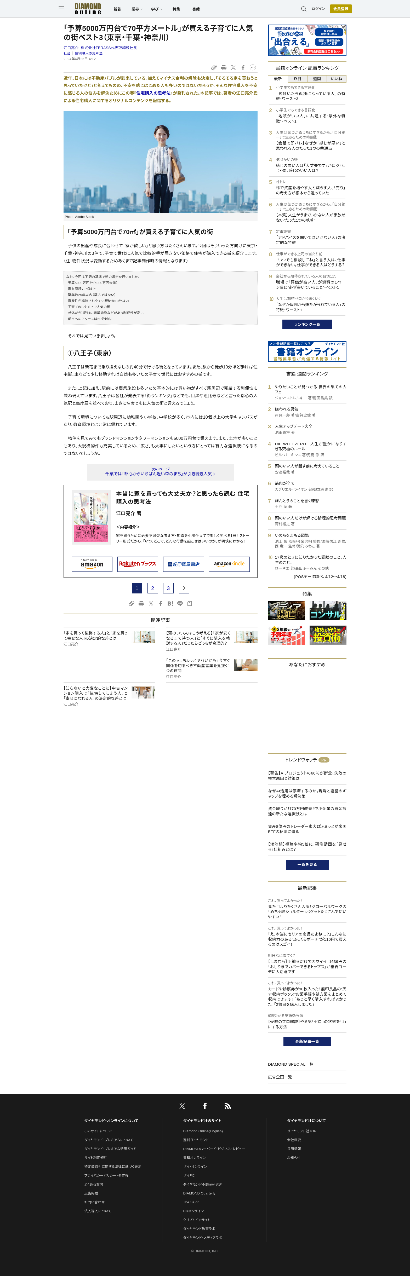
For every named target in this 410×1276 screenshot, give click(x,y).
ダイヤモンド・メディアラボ (202, 1238)
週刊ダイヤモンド (196, 1140)
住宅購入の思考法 (88, 53)
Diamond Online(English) (203, 1131)
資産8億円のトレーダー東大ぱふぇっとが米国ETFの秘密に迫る (307, 829)
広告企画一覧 (280, 1077)
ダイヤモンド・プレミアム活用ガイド (110, 1149)
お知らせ (293, 1158)
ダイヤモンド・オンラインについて (111, 1121)
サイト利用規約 (95, 1158)
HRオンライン (193, 1211)
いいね (336, 79)
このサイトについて (98, 1131)
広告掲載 (91, 1193)
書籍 (201, 9)
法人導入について (97, 1211)
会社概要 (294, 1140)
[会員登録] (335, 9)
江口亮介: (100, 48)
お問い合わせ (94, 1202)
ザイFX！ (189, 1175)
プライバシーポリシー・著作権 (106, 1175)
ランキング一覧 (307, 324)
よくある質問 (93, 1184)
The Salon (191, 1202)
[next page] (184, 588)
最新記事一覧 (307, 1041)
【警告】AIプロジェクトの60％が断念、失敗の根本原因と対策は (307, 776)
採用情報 (294, 1149)
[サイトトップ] (87, 9)
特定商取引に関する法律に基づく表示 (112, 1167)
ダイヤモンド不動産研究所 (203, 1184)
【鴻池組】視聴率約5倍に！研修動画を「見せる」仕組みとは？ (307, 847)
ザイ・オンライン (195, 1167)
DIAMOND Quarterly (199, 1193)
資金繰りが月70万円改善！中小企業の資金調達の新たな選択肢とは (307, 811)
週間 (317, 79)
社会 (67, 53)
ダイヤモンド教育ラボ (199, 1229)
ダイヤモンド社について (306, 1121)
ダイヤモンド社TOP (301, 1131)
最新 (278, 79)
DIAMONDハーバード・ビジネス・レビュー (214, 1149)
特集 (181, 9)
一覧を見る (307, 864)
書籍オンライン (194, 1158)
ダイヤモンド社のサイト (202, 1121)
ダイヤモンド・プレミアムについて (108, 1140)
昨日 (297, 79)
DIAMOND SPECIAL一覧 (291, 1064)
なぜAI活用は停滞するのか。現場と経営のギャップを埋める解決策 (307, 793)
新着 (122, 9)
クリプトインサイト (196, 1220)
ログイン (313, 9)
